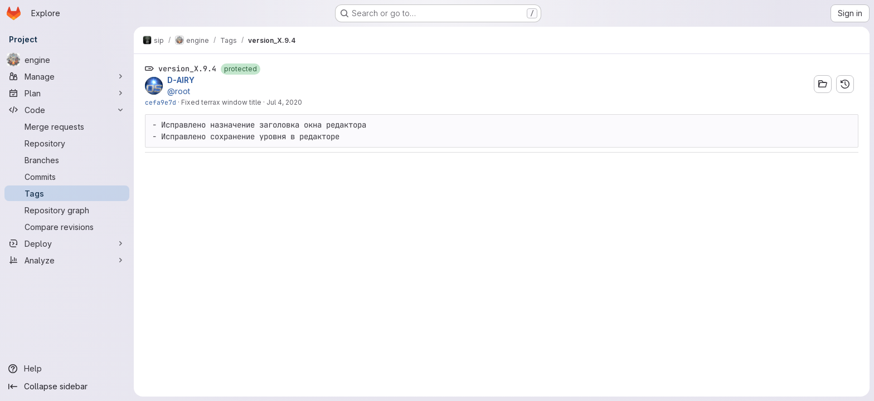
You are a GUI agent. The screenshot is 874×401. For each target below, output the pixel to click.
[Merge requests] (66, 126)
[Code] (66, 110)
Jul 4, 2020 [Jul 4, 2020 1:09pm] (284, 102)
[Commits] (66, 176)
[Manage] (66, 76)
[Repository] (66, 143)
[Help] (66, 368)
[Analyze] (66, 260)
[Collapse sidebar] (66, 386)
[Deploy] (66, 243)
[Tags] (66, 193)
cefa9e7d (160, 102)
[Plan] (66, 93)
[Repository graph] (66, 210)
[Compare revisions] (66, 226)
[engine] (66, 59)
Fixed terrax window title (221, 102)
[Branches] (66, 160)
